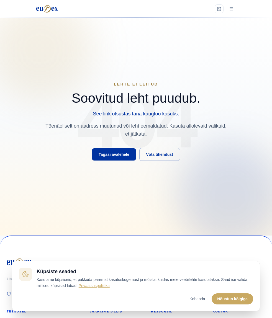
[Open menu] (231, 8)
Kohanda (197, 299)
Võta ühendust (159, 154)
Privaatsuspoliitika (94, 285)
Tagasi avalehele (114, 154)
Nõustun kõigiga (232, 299)
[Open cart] (219, 8)
